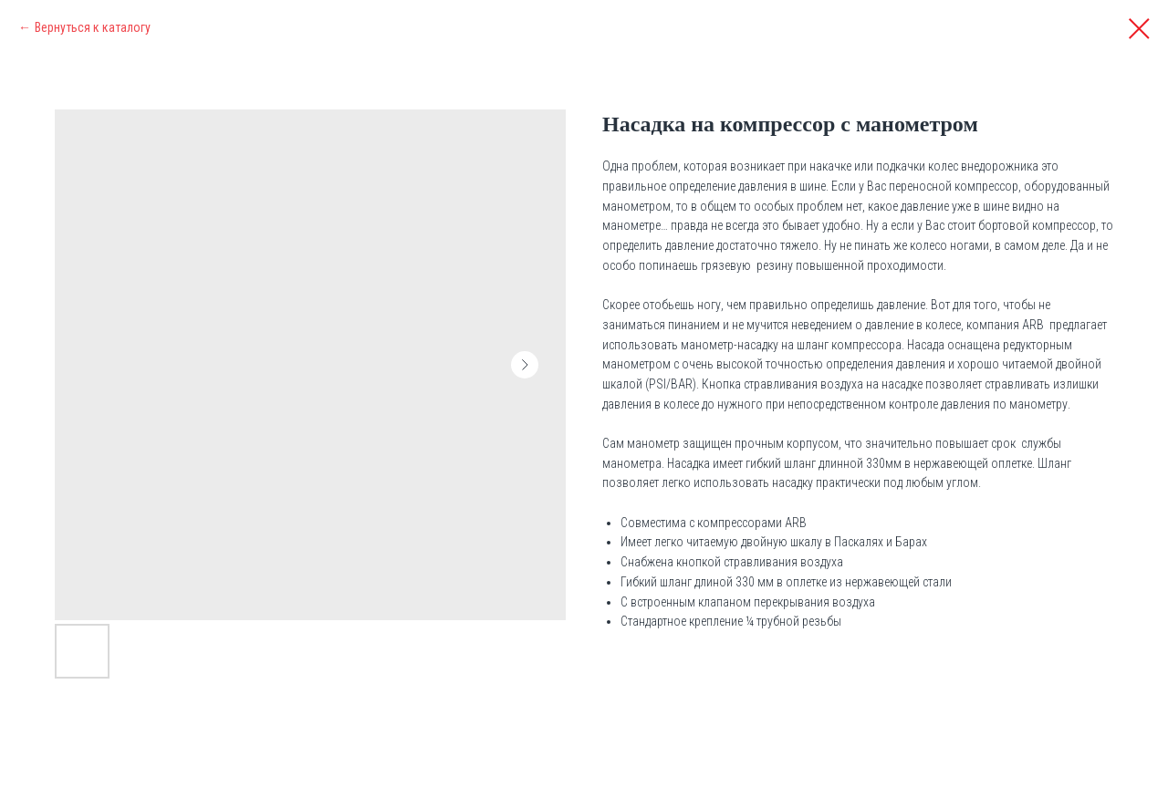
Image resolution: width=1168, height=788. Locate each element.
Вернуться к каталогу (93, 27)
